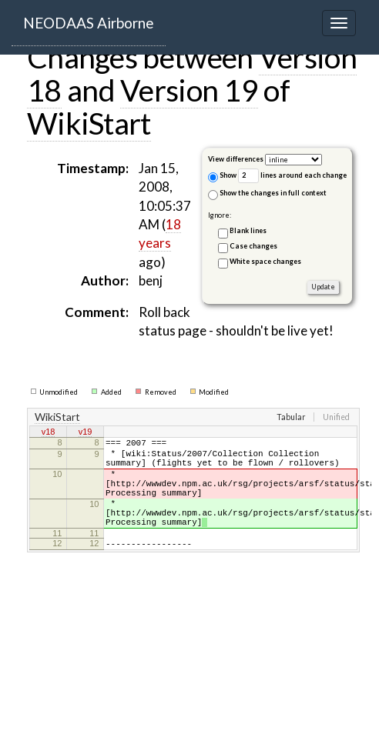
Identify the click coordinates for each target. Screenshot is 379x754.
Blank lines (248, 230)
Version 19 (189, 90)
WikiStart (89, 123)
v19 (85, 433)
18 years (160, 233)
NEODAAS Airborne (88, 23)
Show (222, 176)
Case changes (253, 246)
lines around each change (292, 175)
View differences (235, 159)
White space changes (265, 261)
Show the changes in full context (267, 194)
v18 (48, 433)
